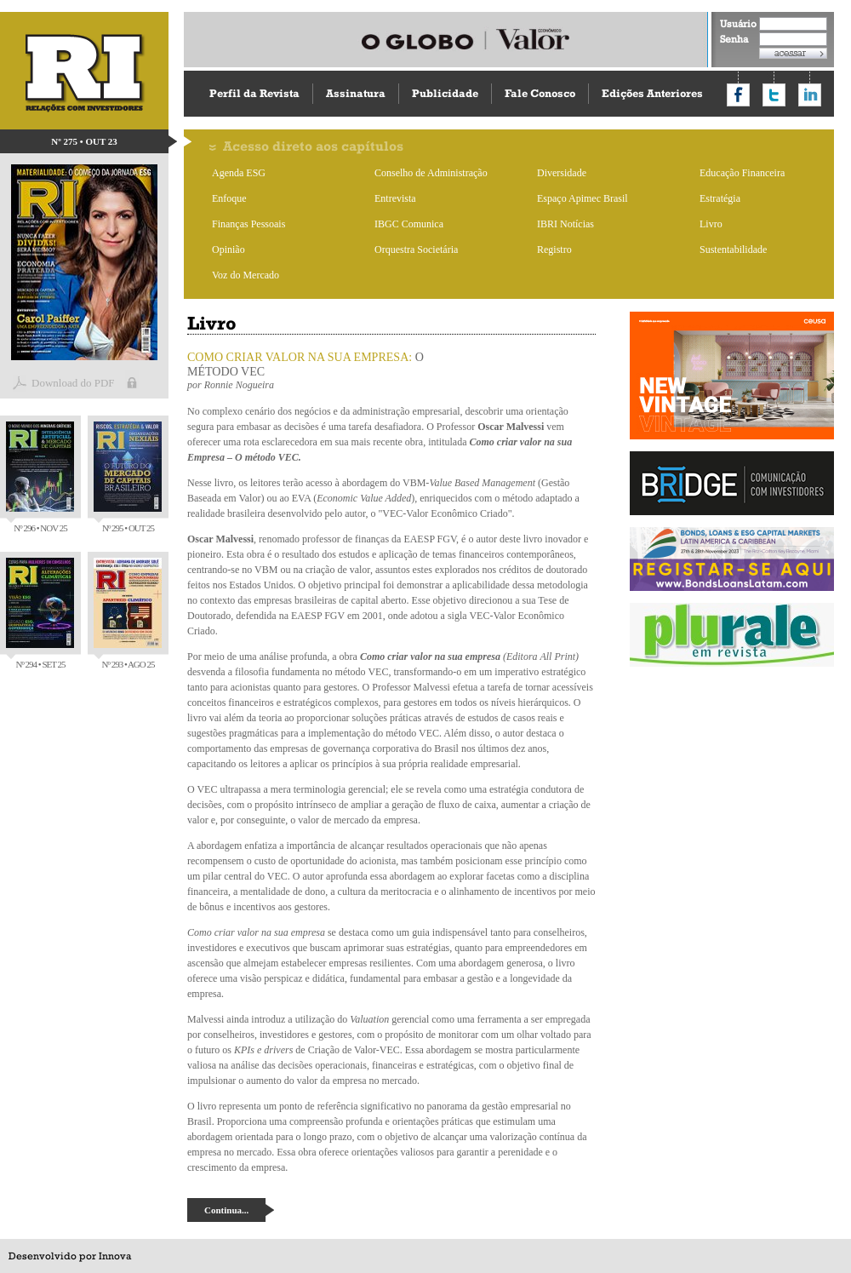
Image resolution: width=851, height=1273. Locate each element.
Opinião (228, 249)
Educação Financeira (742, 173)
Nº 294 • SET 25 (40, 613)
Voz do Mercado (245, 275)
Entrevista (395, 198)
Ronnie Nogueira (239, 385)
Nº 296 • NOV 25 (40, 477)
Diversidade (561, 173)
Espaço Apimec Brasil (582, 198)
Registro (554, 249)
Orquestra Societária (416, 249)
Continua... (226, 1210)
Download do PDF (73, 382)
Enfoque (229, 198)
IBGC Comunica (408, 224)
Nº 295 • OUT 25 (128, 477)
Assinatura (356, 93)
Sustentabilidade (733, 249)
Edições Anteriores (652, 93)
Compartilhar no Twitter (773, 94)
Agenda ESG (239, 173)
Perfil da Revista (254, 93)
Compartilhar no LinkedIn (809, 94)
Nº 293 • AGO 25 (128, 613)
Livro (711, 224)
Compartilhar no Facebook (738, 94)
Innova (115, 1256)
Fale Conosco (540, 93)
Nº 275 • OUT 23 (84, 141)
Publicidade (445, 93)
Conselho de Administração (431, 173)
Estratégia (720, 198)
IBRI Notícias (565, 224)
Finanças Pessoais (248, 224)
